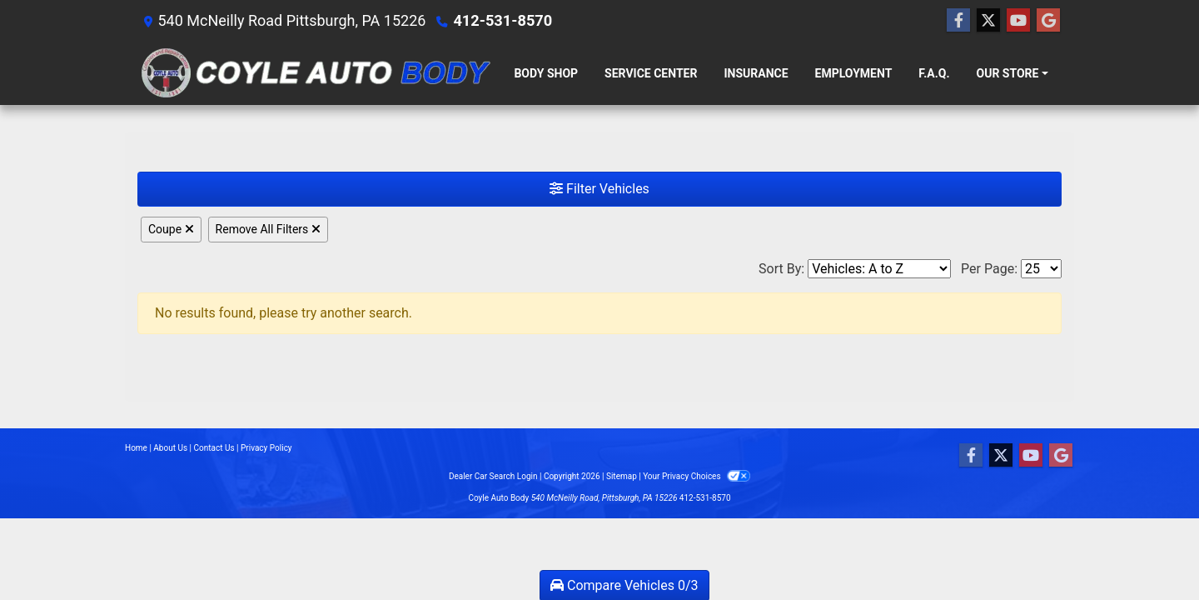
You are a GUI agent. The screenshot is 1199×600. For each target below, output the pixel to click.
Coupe (171, 229)
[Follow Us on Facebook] (958, 20)
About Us (170, 447)
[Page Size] (1041, 268)
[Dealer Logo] (314, 73)
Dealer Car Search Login (493, 476)
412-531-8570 (501, 20)
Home (136, 447)
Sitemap (621, 476)
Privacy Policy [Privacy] (266, 447)
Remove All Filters (268, 229)
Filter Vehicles (599, 189)
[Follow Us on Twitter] (988, 20)
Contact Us (214, 447)
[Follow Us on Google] (1048, 20)
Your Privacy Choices (696, 476)
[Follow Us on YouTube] (1018, 20)
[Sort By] (879, 268)
